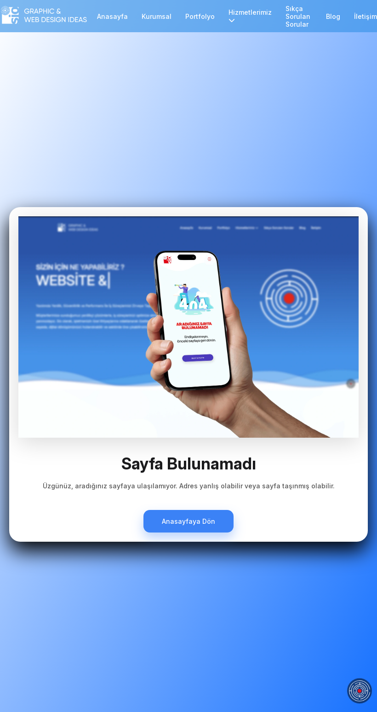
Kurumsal (156, 16)
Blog (333, 16)
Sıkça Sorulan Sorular (298, 16)
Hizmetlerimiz (250, 15)
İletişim (365, 16)
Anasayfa (112, 16)
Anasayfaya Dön (188, 521)
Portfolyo (200, 16)
